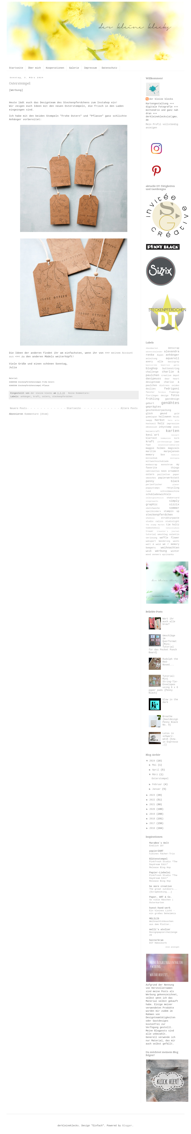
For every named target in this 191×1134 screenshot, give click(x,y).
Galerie (74, 68)
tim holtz (172, 524)
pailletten (163, 474)
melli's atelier (159, 929)
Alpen (160, 355)
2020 (152, 809)
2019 (152, 814)
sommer (174, 508)
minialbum (151, 458)
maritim (151, 451)
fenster (150, 392)
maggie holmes (155, 448)
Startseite (16, 68)
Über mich (34, 68)
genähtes (170, 403)
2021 (152, 804)
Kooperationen (55, 68)
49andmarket (152, 348)
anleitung (151, 358)
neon (164, 471)
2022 (152, 799)
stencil (150, 518)
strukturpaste (170, 518)
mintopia (174, 458)
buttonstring (170, 368)
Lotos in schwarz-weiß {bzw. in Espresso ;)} (170, 739)
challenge (152, 372)
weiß (148, 551)
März (155, 774)
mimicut (175, 455)
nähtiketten (153, 471)
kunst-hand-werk (159, 908)
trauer (149, 531)
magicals (173, 448)
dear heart (172, 379)
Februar (157, 784)
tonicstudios (172, 528)
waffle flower (169, 537)
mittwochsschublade (157, 461)
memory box (155, 454)
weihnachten (170, 547)
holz (161, 423)
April (156, 769)
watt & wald (153, 544)
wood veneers (153, 554)
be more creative (160, 886)
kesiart (175, 435)
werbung (161, 551)
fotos (175, 395)
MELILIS (154, 918)
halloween (165, 416)
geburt (150, 403)
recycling (173, 488)
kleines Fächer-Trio (162, 854)
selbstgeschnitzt (155, 498)
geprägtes (153, 406)
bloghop (152, 368)
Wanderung (164, 541)
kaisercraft (153, 431)
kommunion (166, 438)
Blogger (127, 1125)
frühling (152, 398)
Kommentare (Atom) (36, 414)
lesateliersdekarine (168, 445)
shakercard (173, 498)
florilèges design (157, 395)
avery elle (154, 361)
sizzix (174, 504)
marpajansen (171, 451)
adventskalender (154, 352)
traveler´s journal (168, 531)
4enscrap (173, 348)
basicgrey (173, 362)
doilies (151, 388)
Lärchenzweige (164, 442)
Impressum (90, 68)
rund (148, 491)
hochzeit (151, 424)
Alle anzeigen (172, 947)
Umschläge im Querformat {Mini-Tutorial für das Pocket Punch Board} (163, 644)
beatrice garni (170, 365)
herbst (160, 420)
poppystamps (153, 488)
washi (176, 541)
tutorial (151, 534)
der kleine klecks (161, 99)
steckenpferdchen (62, 396)
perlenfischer (154, 484)
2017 (152, 823)
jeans (176, 427)
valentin (174, 534)
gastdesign (172, 399)
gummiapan (151, 417)
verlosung (151, 538)
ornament (173, 471)
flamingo (174, 392)
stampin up (171, 511)
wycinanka (168, 554)
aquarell (172, 358)
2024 (152, 760)
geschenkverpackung (158, 410)
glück (149, 413)
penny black (162, 481)
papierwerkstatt (168, 477)
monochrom (167, 465)
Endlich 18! (156, 845)
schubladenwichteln (158, 494)
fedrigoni (171, 388)
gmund (163, 413)
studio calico (154, 521)
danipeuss (153, 378)
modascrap (151, 465)
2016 (152, 828)
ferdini (162, 392)
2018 (152, 818)
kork (176, 438)
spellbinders (153, 511)
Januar (157, 789)
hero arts (173, 420)
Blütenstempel (158, 859)
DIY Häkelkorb (158, 943)
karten (172, 431)
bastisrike (151, 365)
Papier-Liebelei (159, 872)
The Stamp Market (155, 525)
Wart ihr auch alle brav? (169, 621)
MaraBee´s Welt (159, 843)
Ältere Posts (129, 408)
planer (176, 485)
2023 (152, 795)
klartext (151, 438)
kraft (36, 396)
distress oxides (169, 385)
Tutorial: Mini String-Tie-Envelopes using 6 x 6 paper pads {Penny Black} (163, 684)
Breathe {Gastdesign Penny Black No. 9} (170, 720)
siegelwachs (152, 501)
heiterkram (156, 940)
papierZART (156, 851)
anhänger (25, 396)
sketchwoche (153, 508)
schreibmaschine (169, 491)
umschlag (162, 534)
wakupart (151, 541)
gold (176, 414)
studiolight (172, 521)
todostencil (153, 528)
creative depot (170, 375)
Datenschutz (109, 68)
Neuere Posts (18, 408)
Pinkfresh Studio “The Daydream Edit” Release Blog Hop (163, 864)
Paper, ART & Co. (160, 897)
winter (175, 551)
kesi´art (152, 434)
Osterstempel (19, 83)
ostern (46, 396)
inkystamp (165, 427)
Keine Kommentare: (79, 393)
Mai (155, 765)
